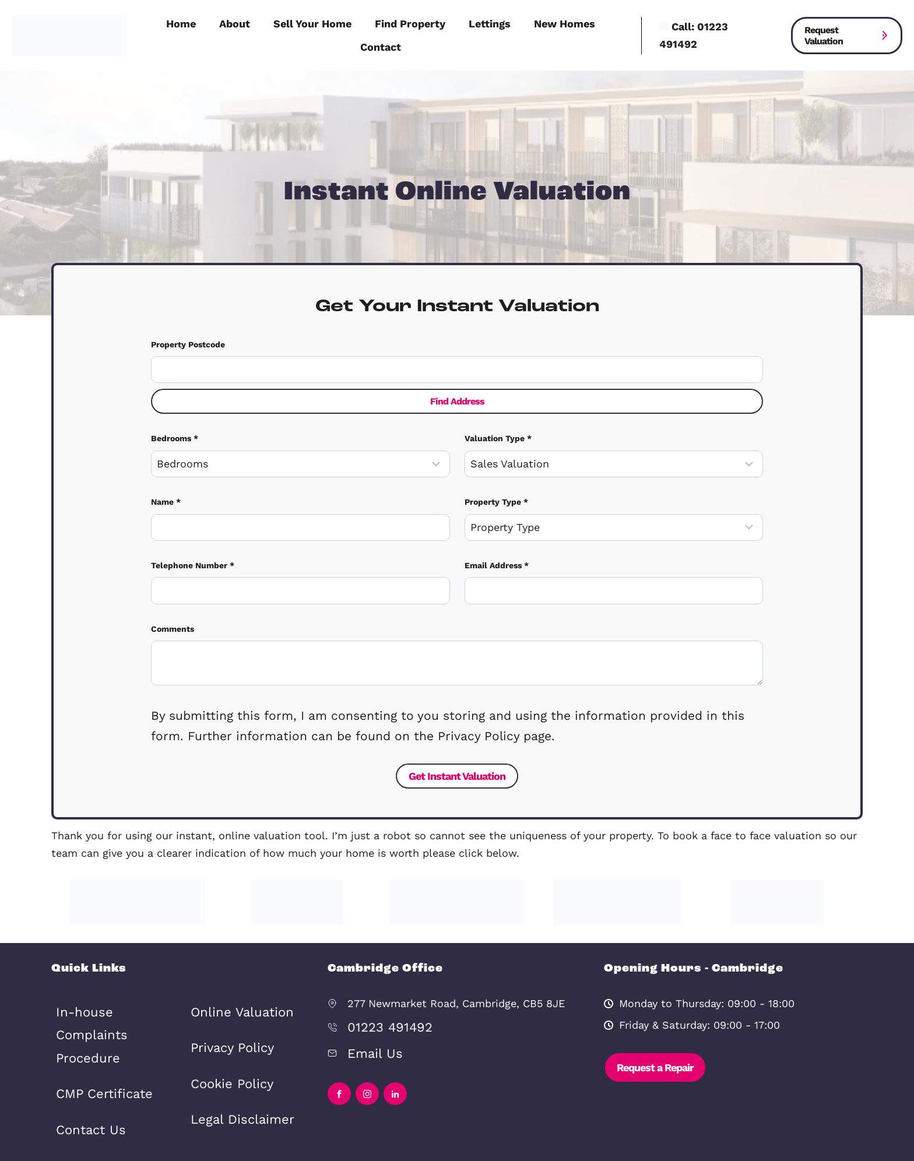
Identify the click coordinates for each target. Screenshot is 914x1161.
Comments (172, 616)
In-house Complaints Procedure (109, 998)
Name (166, 494)
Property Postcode (188, 340)
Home (181, 23)
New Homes (564, 23)
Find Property (410, 23)
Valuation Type (498, 433)
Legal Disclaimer (233, 1077)
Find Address (457, 397)
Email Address (497, 555)
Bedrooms (174, 433)
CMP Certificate (95, 1037)
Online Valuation (233, 989)
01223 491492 (382, 1006)
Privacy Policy (225, 1018)
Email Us (369, 1027)
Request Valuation (823, 35)
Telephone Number (192, 555)
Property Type (496, 494)
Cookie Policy (225, 1048)
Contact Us (84, 1067)
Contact (380, 47)
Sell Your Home (312, 23)
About (234, 23)
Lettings (490, 23)
